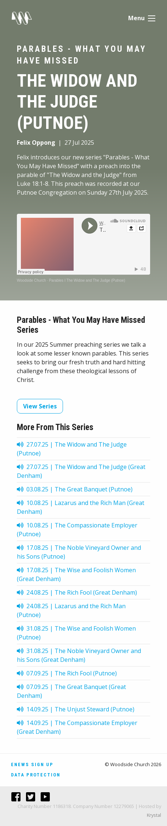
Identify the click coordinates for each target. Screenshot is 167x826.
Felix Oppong (36, 142)
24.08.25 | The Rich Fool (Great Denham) (77, 592)
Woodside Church (31, 280)
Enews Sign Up (32, 764)
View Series (40, 406)
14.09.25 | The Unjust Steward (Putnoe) (75, 709)
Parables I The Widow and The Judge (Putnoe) (87, 280)
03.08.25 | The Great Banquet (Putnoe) (75, 489)
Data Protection (35, 775)
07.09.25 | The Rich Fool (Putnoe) (67, 673)
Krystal (154, 815)
